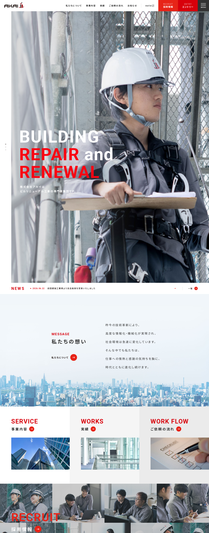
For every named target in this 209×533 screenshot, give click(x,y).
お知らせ (132, 5)
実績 (102, 5)
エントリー (188, 5)
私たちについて (74, 5)
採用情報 (168, 5)
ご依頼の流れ (116, 5)
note (149, 5)
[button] (5, 144)
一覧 (190, 288)
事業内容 (91, 5)
